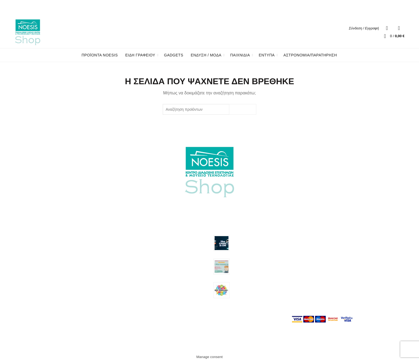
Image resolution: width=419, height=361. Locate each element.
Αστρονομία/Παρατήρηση (310, 55)
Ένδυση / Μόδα (148, 266)
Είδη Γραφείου (147, 258)
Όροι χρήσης (302, 247)
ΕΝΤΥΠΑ (267, 55)
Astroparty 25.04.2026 (248, 237)
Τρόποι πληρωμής (307, 258)
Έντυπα (142, 281)
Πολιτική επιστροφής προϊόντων (318, 270)
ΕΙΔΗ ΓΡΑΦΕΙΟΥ (140, 55)
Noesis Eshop (200, 344)
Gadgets (173, 55)
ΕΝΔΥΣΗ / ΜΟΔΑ (206, 55)
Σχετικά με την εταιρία (310, 236)
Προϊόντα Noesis (100, 55)
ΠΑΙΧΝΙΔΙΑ (240, 55)
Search (243, 109)
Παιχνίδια (143, 274)
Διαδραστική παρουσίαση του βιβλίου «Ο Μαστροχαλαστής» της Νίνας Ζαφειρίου (256, 265)
